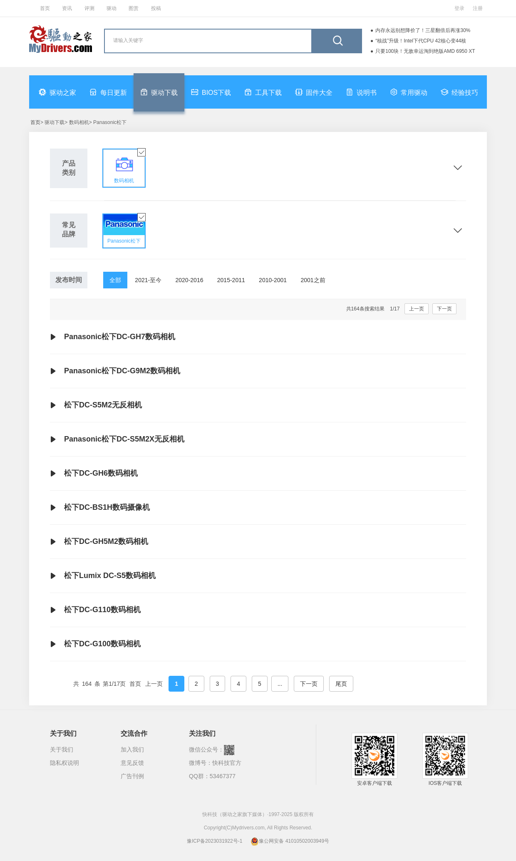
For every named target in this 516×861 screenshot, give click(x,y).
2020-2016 (189, 280)
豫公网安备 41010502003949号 (290, 841)
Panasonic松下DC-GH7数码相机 (112, 337)
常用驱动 (408, 92)
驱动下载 (159, 92)
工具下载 (263, 92)
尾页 (341, 683)
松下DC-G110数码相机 (95, 610)
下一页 (444, 309)
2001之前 (312, 280)
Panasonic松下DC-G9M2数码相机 (115, 371)
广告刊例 (132, 776)
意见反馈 (132, 762)
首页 (45, 8)
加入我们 (132, 749)
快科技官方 (226, 762)
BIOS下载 (211, 92)
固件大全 (313, 92)
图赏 (134, 8)
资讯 (67, 8)
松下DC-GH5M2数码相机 (99, 541)
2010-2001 (273, 280)
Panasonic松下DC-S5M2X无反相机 (117, 439)
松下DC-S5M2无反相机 (96, 405)
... (280, 683)
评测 (89, 8)
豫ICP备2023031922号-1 (214, 841)
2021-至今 (148, 280)
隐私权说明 (64, 762)
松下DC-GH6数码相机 (94, 473)
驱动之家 (57, 92)
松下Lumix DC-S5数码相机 (103, 576)
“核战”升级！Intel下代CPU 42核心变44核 (420, 41)
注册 (478, 8)
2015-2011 (231, 280)
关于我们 (61, 749)
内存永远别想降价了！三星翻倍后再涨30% (422, 30)
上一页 (416, 309)
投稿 (156, 8)
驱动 (112, 8)
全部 (115, 280)
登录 (459, 8)
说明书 (361, 92)
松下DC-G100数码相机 (95, 644)
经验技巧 (459, 92)
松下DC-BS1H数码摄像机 (100, 507)
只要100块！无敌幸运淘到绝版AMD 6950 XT (425, 51)
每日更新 (108, 92)
